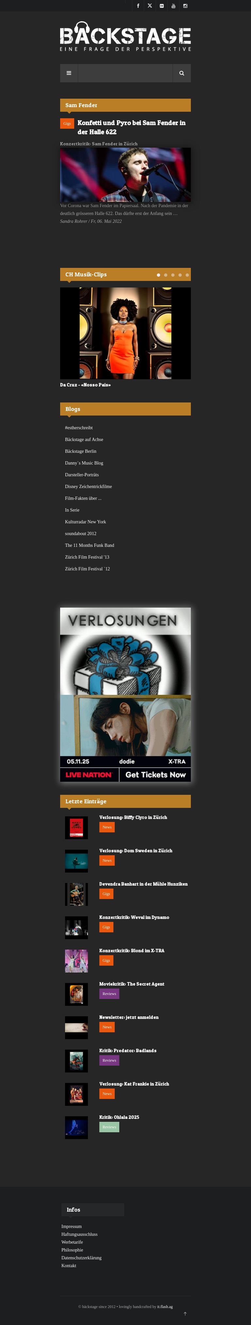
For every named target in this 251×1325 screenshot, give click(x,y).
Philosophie (72, 1250)
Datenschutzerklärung (81, 1257)
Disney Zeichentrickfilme (88, 486)
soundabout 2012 (80, 533)
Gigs (67, 123)
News (107, 827)
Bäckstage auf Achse (84, 439)
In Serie (72, 510)
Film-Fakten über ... (83, 498)
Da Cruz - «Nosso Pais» (85, 384)
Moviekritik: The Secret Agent (131, 984)
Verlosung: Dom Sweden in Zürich (135, 850)
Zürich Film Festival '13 (87, 557)
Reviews (109, 993)
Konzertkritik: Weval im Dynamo (134, 917)
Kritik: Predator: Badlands (128, 1050)
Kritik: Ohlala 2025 (119, 1117)
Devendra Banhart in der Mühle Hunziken (143, 884)
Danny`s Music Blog (84, 463)
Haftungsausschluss (79, 1234)
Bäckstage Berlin (80, 451)
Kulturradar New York (85, 521)
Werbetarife (72, 1242)
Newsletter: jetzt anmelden (129, 1017)
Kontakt (68, 1265)
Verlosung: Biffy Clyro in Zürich (133, 817)
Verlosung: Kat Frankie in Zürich (134, 1084)
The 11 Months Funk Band (89, 545)
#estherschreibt (79, 427)
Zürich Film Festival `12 (87, 568)
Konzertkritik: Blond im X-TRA (131, 950)
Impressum (71, 1226)
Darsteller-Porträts (82, 474)
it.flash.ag (165, 1306)
